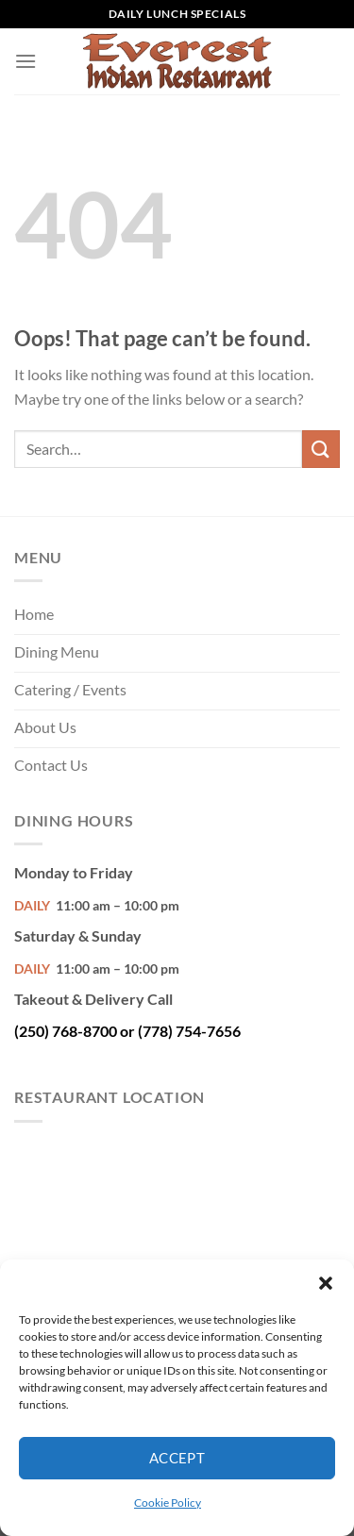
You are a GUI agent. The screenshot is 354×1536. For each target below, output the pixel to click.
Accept (177, 1457)
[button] (325, 1283)
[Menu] (25, 61)
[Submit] (321, 448)
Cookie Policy (167, 1502)
